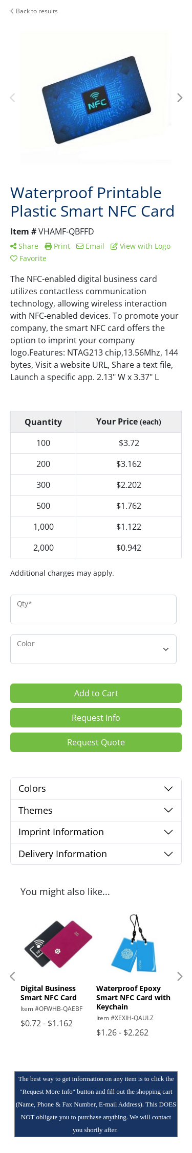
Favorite (28, 258)
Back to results (34, 11)
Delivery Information (62, 854)
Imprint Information (61, 832)
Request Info (96, 717)
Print (57, 246)
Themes (35, 810)
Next (179, 98)
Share (24, 246)
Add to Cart (96, 693)
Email (90, 246)
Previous (13, 98)
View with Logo (140, 246)
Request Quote (96, 742)
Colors (32, 788)
